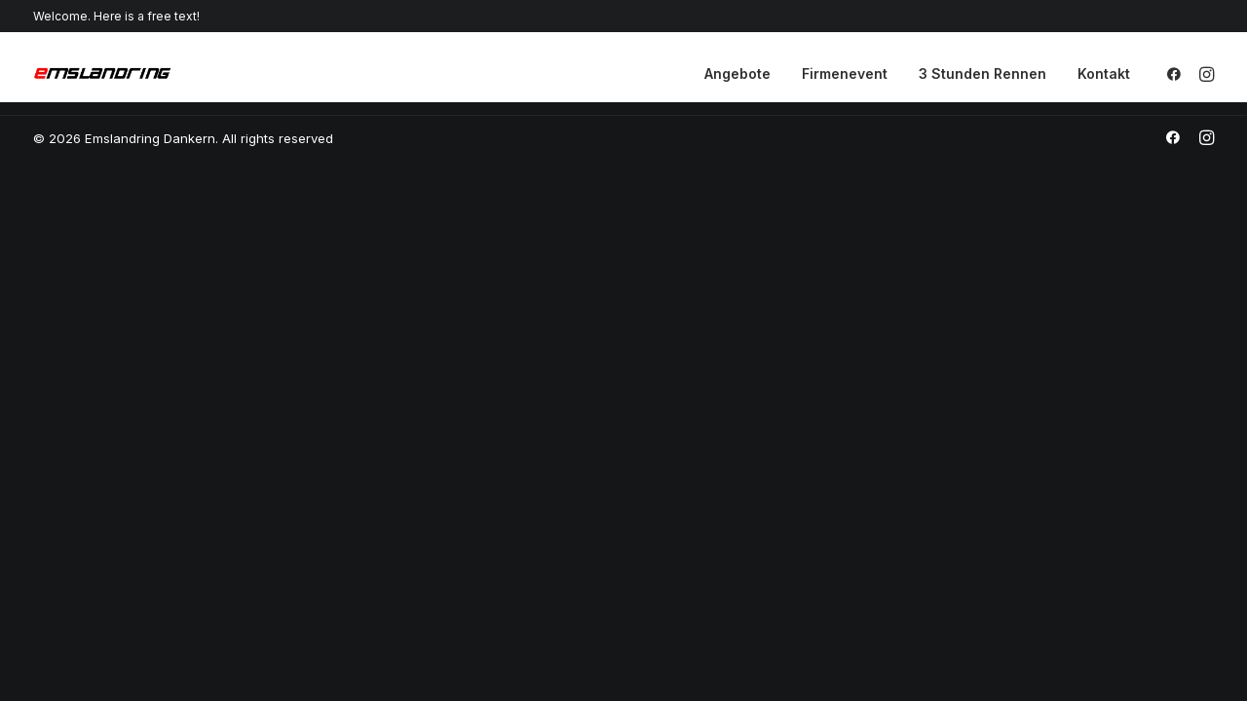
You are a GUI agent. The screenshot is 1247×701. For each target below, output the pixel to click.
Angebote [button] (737, 73)
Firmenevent (845, 73)
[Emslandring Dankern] (102, 74)
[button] (1177, 74)
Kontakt (1103, 73)
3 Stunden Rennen (982, 73)
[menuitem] (737, 74)
